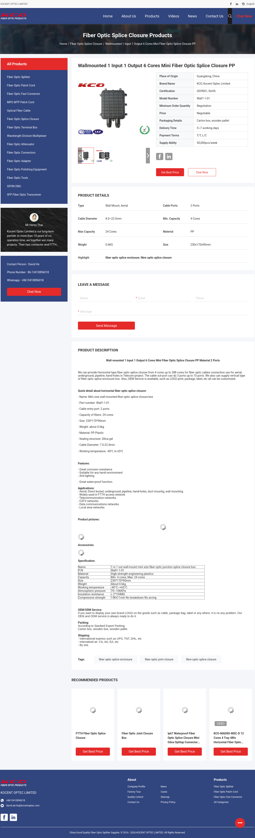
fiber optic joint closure (159, 659)
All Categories (221, 802)
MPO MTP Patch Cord (20, 102)
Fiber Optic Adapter (19, 161)
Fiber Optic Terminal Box (22, 127)
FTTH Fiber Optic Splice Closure (91, 735)
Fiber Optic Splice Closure (86, 43)
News (164, 786)
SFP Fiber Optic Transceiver (24, 194)
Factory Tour (134, 791)
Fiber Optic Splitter (18, 77)
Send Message (106, 326)
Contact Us (133, 802)
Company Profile (136, 786)
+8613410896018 (33, 280)
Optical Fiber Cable (18, 110)
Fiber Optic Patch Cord (21, 85)
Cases (164, 791)
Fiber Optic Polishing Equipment (27, 169)
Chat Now (34, 292)
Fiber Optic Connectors (21, 152)
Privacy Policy (168, 802)
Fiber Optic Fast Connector (23, 93)
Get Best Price (170, 172)
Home (63, 43)
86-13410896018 (38, 272)
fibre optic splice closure (201, 659)
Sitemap (165, 797)
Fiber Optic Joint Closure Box (137, 735)
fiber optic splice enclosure (115, 659)
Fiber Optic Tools (17, 177)
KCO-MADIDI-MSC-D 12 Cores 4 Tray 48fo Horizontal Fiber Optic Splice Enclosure (229, 738)
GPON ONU (14, 186)
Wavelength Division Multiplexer (27, 135)
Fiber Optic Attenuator (20, 144)
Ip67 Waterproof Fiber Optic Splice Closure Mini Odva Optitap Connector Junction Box (183, 738)
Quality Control (135, 797)
